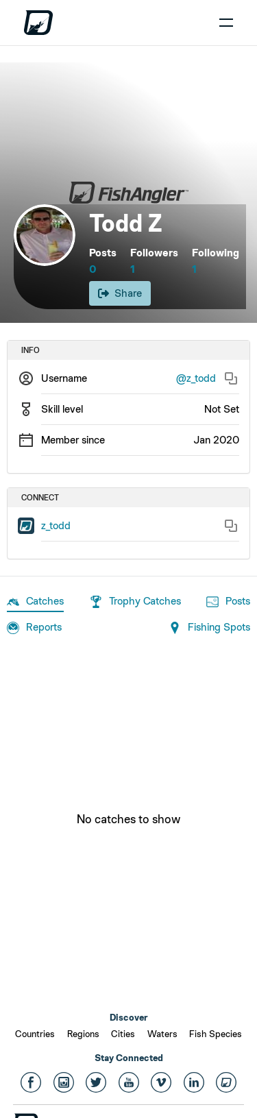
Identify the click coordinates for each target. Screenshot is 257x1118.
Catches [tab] (35, 602)
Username (64, 378)
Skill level (62, 409)
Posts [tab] (228, 602)
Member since (73, 440)
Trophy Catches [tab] (135, 602)
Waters (162, 1034)
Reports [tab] (34, 628)
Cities (123, 1034)
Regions (83, 1034)
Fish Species (215, 1034)
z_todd (56, 525)
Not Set (221, 409)
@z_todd (196, 378)
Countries (35, 1034)
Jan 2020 (216, 440)
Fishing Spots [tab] (209, 628)
